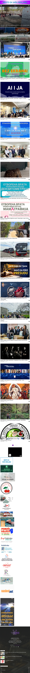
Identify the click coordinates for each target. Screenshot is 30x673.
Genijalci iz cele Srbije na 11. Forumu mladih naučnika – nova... (12, 380)
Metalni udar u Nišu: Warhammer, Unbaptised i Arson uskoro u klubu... (14, 360)
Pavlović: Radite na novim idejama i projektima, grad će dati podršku (13, 340)
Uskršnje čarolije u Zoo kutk (5, 440)
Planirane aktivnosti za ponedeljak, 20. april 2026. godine (13, 656)
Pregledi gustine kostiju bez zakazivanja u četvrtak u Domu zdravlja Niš (14, 198)
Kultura (1, 672)
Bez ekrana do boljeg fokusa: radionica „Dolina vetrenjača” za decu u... (13, 78)
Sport (1, 671)
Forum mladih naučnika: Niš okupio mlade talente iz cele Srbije (12, 58)
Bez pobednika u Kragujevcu (9, 660)
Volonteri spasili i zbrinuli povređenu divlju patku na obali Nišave (13, 178)
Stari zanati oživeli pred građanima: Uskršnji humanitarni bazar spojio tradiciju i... (14, 320)
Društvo (1, 57)
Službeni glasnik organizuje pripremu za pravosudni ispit (11, 278)
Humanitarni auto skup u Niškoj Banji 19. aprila (21, 33)
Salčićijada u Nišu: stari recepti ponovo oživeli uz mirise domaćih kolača (15, 25)
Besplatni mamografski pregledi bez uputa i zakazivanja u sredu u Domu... (14, 218)
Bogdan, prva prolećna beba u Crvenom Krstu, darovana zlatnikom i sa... (14, 158)
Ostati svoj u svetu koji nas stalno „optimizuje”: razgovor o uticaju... (13, 98)
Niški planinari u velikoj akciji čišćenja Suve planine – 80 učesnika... (13, 420)
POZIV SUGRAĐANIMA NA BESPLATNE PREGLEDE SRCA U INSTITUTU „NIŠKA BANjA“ (13, 299)
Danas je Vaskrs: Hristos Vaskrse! (6, 400)
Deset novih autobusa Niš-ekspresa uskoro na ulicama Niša (11, 258)
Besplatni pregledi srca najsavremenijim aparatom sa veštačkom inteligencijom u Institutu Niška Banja (7, 33)
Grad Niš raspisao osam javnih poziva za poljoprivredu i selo (5, 41)
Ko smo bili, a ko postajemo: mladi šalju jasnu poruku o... (11, 118)
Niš (0, 667)
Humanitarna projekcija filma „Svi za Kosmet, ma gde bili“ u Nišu (13, 138)
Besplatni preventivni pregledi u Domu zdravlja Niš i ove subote (22, 41)
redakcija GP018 (2, 26)
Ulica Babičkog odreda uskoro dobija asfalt (8, 238)
